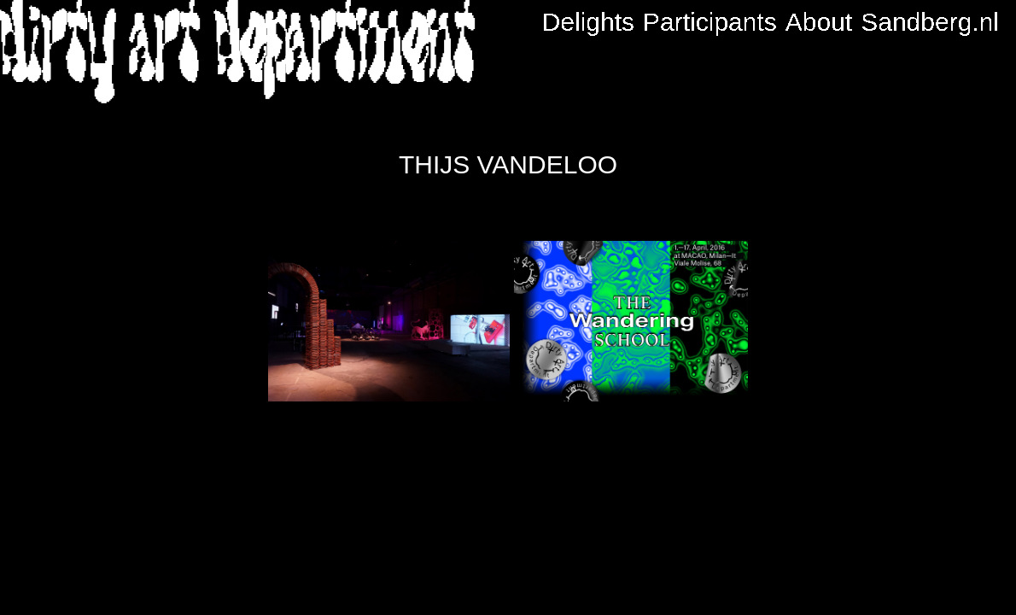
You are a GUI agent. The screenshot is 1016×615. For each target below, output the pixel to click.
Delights (588, 22)
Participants (710, 22)
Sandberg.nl (930, 22)
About (818, 22)
